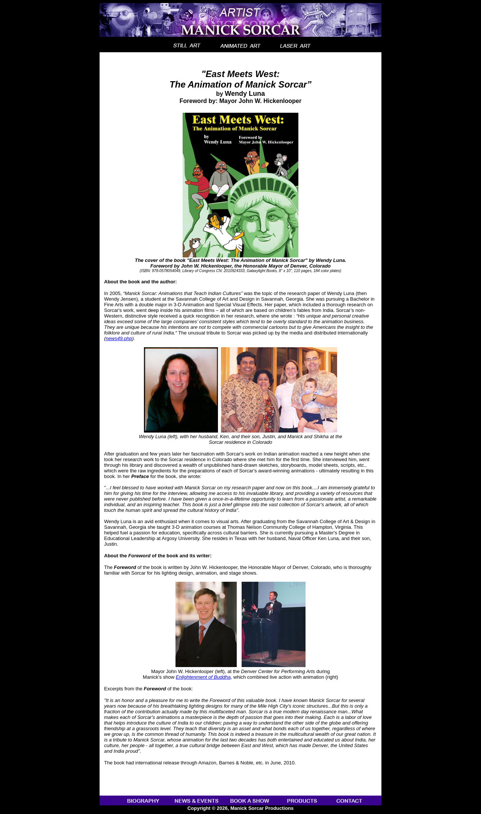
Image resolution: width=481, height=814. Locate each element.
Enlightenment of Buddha (203, 677)
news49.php (119, 338)
